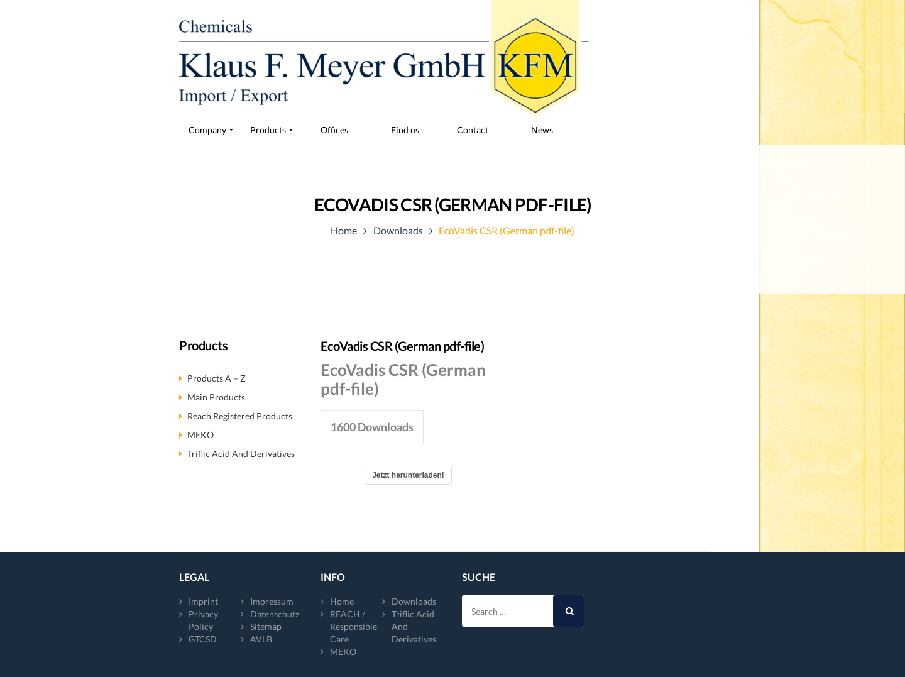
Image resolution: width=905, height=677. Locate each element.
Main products (216, 397)
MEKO (200, 434)
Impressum (271, 601)
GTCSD (203, 639)
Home (344, 230)
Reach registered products (239, 415)
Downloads (398, 230)
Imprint (203, 601)
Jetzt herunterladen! (408, 475)
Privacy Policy (203, 620)
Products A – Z (216, 378)
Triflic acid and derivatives (241, 453)
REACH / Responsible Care (353, 626)
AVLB (261, 639)
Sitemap (266, 626)
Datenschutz (274, 613)
